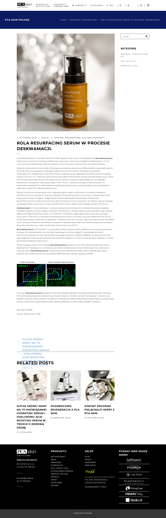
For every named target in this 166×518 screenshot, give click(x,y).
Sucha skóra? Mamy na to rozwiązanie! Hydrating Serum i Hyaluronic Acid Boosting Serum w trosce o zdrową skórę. (32, 417)
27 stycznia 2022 (94, 418)
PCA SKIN (87, 138)
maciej (46, 138)
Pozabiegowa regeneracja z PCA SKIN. (65, 410)
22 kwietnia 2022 (61, 418)
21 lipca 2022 (24, 432)
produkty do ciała (59, 474)
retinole (55, 477)
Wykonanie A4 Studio (83, 513)
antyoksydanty (58, 456)
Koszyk (88, 459)
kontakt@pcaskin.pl (25, 478)
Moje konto (90, 465)
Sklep (87, 456)
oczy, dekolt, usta (59, 468)
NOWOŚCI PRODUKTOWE (84, 20)
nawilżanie (56, 462)
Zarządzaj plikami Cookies (95, 487)
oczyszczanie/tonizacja (62, 471)
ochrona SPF (57, 465)
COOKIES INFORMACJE (95, 483)
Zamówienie (90, 462)
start (63, 20)
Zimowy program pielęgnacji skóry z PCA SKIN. (99, 410)
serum (54, 479)
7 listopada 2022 (27, 138)
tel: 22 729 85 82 (23, 481)
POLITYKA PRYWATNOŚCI (96, 480)
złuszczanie (56, 482)
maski (53, 459)
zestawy (55, 485)
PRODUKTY (99, 138)
